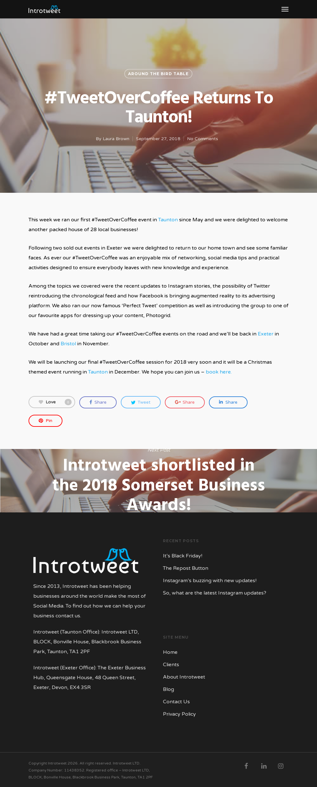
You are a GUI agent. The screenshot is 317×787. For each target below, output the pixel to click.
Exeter (266, 334)
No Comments (202, 138)
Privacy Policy (179, 714)
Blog (168, 689)
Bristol (68, 344)
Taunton (168, 220)
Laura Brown (116, 138)
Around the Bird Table (158, 73)
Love (55, 402)
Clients (171, 664)
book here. (219, 372)
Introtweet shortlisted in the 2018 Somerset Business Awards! (158, 480)
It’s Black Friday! (182, 556)
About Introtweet (184, 677)
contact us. (68, 616)
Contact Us (176, 702)
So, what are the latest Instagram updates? (214, 593)
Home (170, 652)
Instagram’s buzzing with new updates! (209, 580)
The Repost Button (185, 568)
